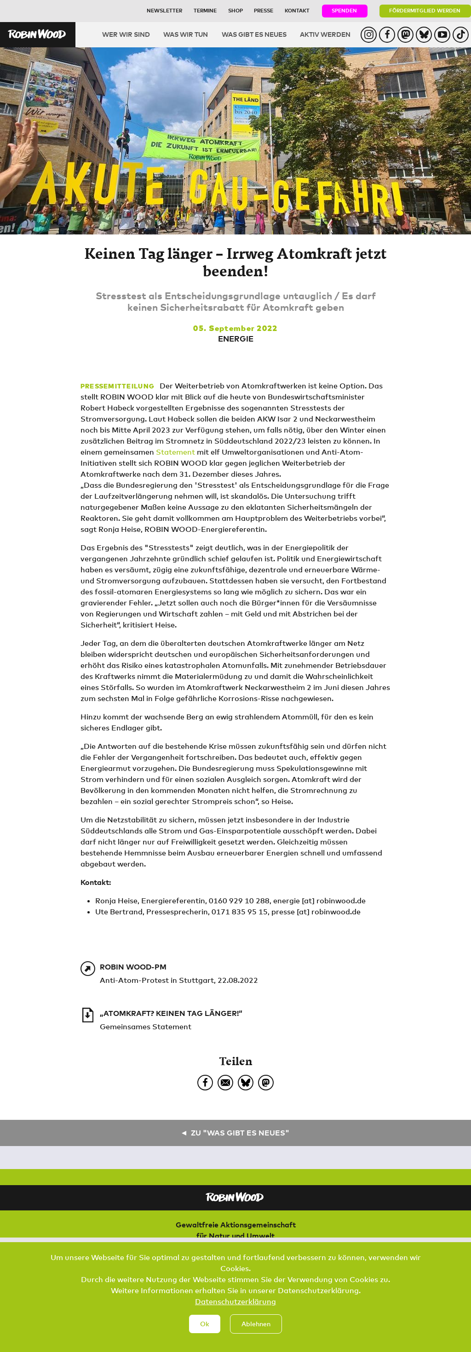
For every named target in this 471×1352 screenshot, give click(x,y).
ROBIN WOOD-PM (133, 966)
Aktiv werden (325, 34)
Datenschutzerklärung (235, 1308)
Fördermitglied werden (424, 10)
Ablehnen (255, 1331)
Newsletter (164, 10)
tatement (178, 451)
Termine (205, 10)
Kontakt (297, 10)
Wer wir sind (126, 34)
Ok (204, 1331)
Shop (235, 10)
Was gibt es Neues (254, 34)
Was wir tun (185, 34)
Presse (263, 10)
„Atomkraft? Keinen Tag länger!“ (171, 1013)
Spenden (344, 10)
